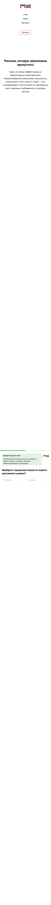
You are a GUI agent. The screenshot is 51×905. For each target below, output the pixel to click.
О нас (25, 14)
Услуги (25, 19)
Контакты (25, 23)
